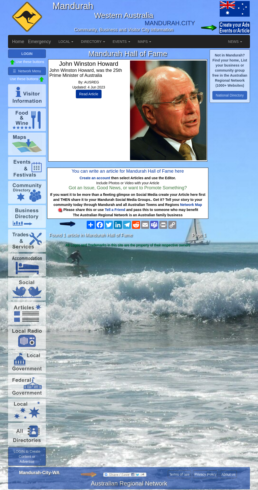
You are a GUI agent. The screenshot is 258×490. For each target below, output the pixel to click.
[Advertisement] (127, 289)
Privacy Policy (205, 474)
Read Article (88, 94)
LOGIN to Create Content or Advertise (27, 456)
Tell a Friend (115, 210)
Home (18, 41)
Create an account (95, 178)
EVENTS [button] (121, 42)
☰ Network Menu (27, 71)
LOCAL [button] (65, 42)
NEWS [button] (235, 42)
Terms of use (179, 474)
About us (228, 474)
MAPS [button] (144, 42)
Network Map (191, 205)
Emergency (39, 41)
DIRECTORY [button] (93, 42)
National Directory (230, 95)
